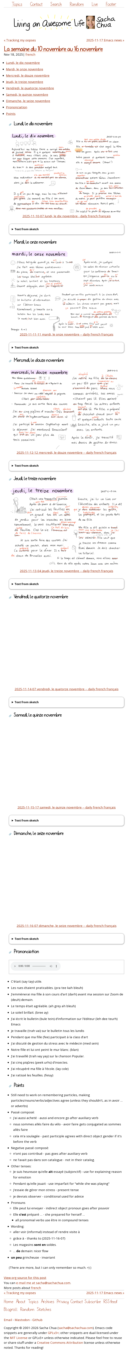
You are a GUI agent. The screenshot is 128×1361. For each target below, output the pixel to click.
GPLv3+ (53, 1333)
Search (56, 4)
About (20, 1301)
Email (8, 1320)
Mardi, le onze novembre (24, 69)
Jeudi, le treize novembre (24, 82)
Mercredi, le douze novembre (28, 75)
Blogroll (11, 1309)
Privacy (63, 1301)
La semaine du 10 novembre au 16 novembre (53, 49)
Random (77, 4)
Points (11, 114)
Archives (47, 1301)
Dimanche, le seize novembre (28, 101)
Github (37, 1320)
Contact (36, 4)
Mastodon (22, 1320)
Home (8, 1301)
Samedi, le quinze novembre (27, 94)
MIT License (19, 1338)
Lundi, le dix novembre (23, 63)
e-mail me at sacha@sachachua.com (43, 1283)
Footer (111, 4)
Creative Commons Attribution (60, 1342)
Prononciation (16, 107)
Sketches (44, 1309)
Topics (17, 4)
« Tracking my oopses (20, 40)
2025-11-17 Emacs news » (105, 40)
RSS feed (110, 1301)
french (30, 54)
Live (95, 4)
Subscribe (92, 1301)
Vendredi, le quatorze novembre (30, 88)
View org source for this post (25, 1278)
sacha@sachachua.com (75, 1328)
